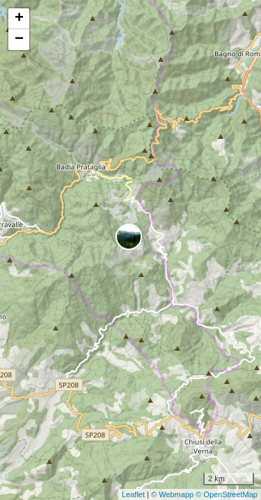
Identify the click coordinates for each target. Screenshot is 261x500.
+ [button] (19, 18)
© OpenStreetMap (227, 494)
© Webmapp (173, 494)
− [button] (19, 39)
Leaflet (133, 494)
